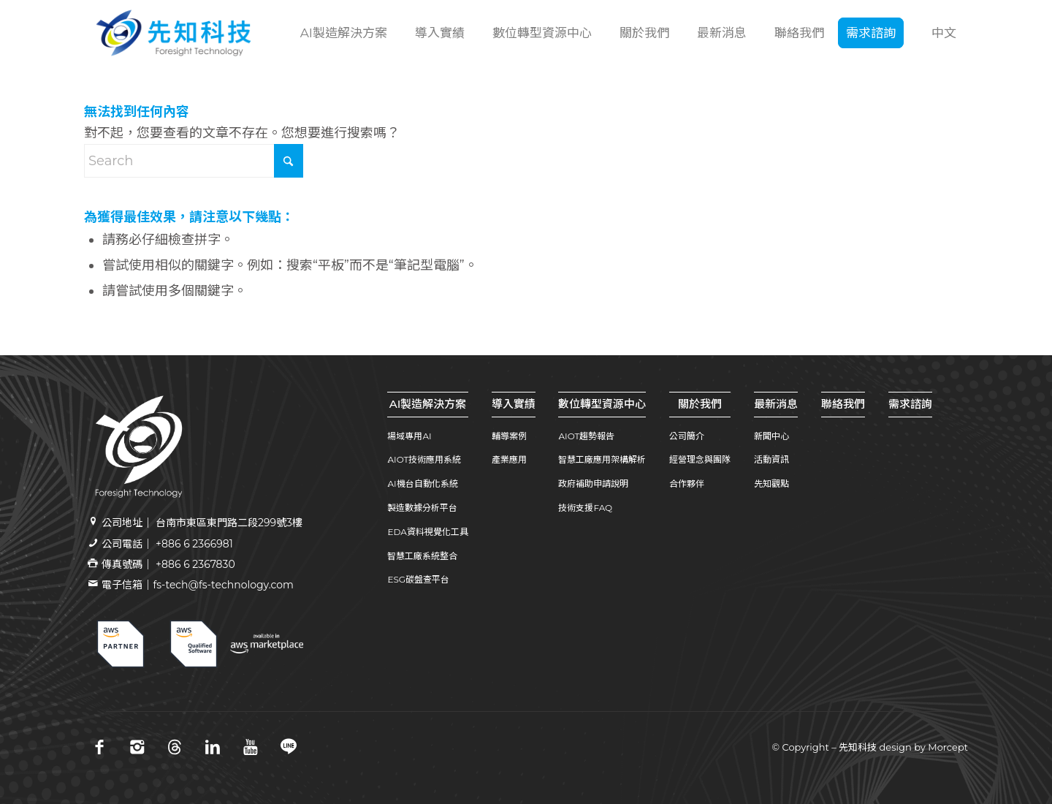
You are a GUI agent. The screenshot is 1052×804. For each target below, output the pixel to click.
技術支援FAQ (585, 507)
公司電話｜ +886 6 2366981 (167, 543)
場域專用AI (409, 436)
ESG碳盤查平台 (418, 579)
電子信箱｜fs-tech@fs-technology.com (197, 584)
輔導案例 (509, 436)
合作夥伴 (686, 483)
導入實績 (513, 404)
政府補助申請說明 (593, 483)
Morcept (948, 747)
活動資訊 (771, 459)
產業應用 (509, 459)
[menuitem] (342, 33)
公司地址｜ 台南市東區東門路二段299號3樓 (202, 522)
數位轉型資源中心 (602, 404)
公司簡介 (686, 436)
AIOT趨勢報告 (586, 436)
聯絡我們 (843, 404)
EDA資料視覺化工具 (427, 531)
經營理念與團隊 (700, 459)
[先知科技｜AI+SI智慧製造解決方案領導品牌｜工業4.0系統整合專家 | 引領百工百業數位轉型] (173, 33)
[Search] (193, 161)
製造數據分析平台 (422, 507)
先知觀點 (771, 483)
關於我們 (700, 404)
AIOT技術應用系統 (424, 459)
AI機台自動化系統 (422, 483)
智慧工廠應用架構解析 (602, 459)
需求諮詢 (910, 404)
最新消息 (776, 404)
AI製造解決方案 (428, 404)
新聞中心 (771, 436)
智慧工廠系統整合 (422, 555)
